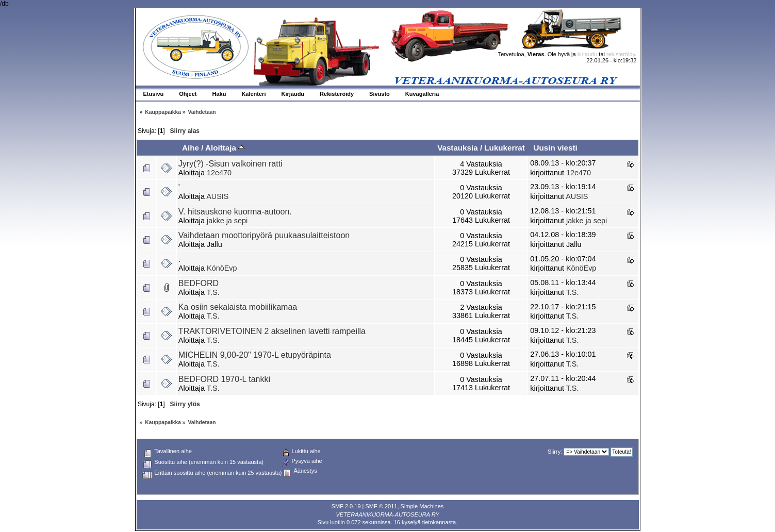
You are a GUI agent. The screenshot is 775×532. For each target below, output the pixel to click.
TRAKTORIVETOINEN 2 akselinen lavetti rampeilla (272, 331)
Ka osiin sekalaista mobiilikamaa (237, 307)
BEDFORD (198, 283)
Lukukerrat (504, 147)
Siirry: (555, 451)
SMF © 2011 (382, 506)
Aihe (190, 147)
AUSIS (217, 196)
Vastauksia (457, 147)
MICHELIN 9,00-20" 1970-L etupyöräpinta (254, 355)
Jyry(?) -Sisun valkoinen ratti (230, 163)
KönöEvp (222, 268)
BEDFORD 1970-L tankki (224, 379)
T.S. (213, 292)
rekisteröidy (620, 54)
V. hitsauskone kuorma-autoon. (235, 211)
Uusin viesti (555, 147)
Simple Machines (422, 506)
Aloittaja (224, 147)
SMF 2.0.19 (346, 506)
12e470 (219, 173)
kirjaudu (588, 54)
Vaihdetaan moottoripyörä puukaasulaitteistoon (264, 235)
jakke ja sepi (227, 221)
